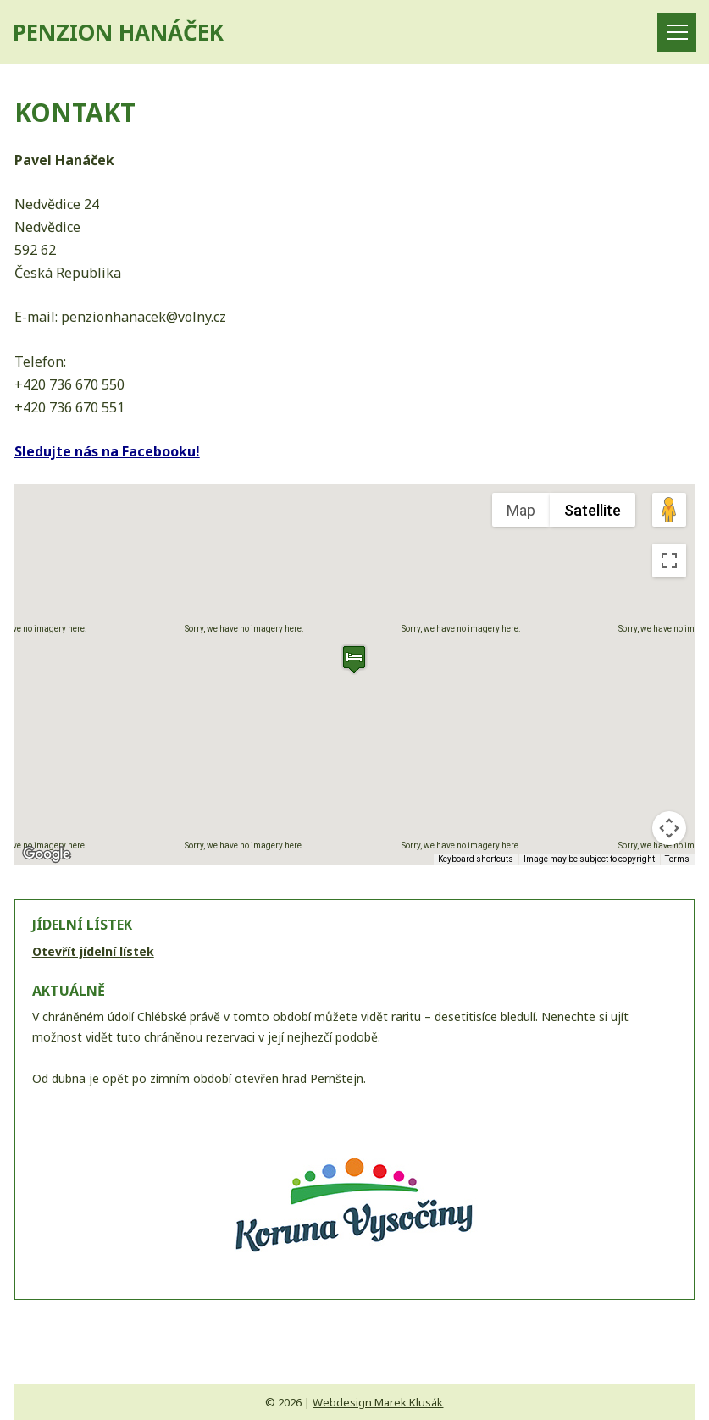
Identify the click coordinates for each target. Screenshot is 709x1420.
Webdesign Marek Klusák (378, 1402)
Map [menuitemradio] (521, 510)
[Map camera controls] (669, 828)
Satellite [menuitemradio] (592, 510)
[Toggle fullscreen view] (669, 560)
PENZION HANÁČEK (118, 32)
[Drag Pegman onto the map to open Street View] (669, 510)
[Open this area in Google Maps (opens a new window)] (47, 854)
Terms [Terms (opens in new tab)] (677, 859)
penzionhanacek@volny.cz (143, 316)
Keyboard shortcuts (475, 859)
